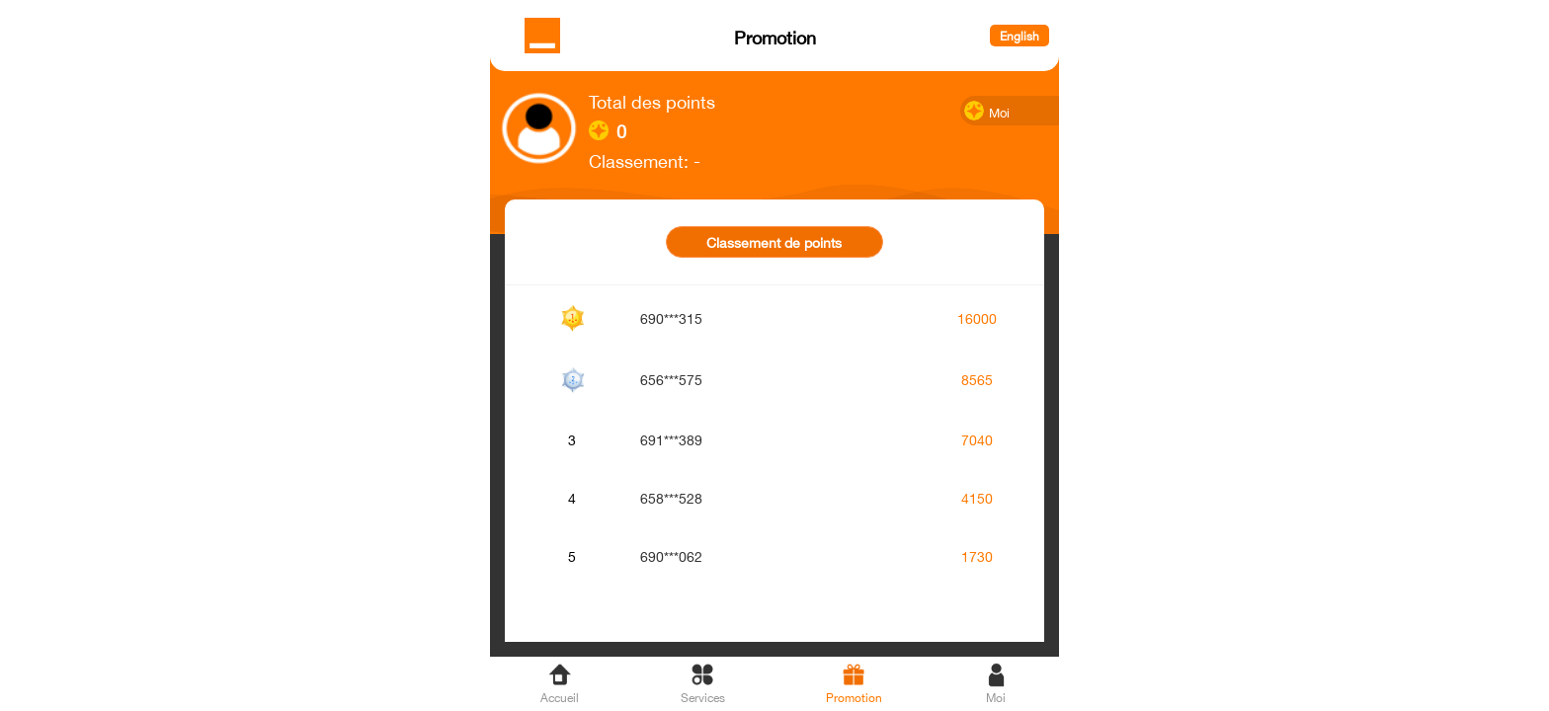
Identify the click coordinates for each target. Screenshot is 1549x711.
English (1019, 35)
